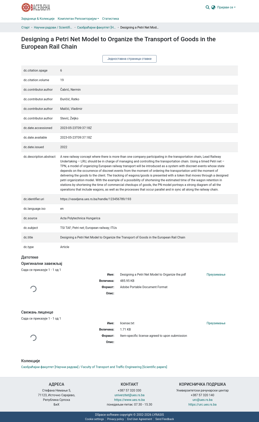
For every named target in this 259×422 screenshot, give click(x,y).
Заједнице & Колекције (38, 19)
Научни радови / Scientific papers (53, 27)
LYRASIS (158, 415)
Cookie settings (94, 419)
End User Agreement (139, 419)
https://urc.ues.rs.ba (203, 404)
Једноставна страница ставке (129, 59)
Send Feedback (164, 419)
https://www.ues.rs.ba (129, 400)
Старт (25, 27)
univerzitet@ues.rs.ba (130, 395)
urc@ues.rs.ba (202, 400)
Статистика (110, 19)
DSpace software (107, 415)
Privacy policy (115, 419)
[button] (213, 7)
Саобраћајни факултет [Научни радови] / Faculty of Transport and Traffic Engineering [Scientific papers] (96, 27)
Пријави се (225, 7)
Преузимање (216, 274)
